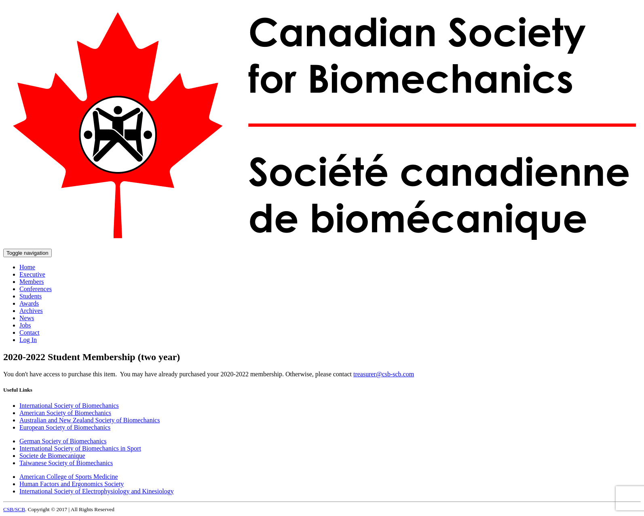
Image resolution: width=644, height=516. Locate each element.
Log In (28, 339)
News (26, 318)
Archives (31, 310)
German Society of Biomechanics (63, 441)
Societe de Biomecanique (52, 455)
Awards (29, 303)
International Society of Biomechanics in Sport (80, 448)
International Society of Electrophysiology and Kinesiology (96, 491)
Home (27, 267)
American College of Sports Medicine (68, 476)
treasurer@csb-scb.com (383, 374)
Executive (32, 274)
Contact (29, 332)
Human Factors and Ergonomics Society (71, 483)
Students (30, 296)
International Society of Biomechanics (69, 405)
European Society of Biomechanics (64, 427)
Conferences (35, 288)
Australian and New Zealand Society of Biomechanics (89, 420)
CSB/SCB (14, 509)
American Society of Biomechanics (65, 412)
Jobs (25, 325)
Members (31, 281)
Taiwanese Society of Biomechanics (66, 462)
